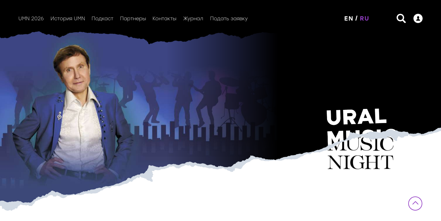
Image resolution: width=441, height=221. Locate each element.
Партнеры (133, 18)
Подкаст (102, 18)
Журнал (193, 18)
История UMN (68, 18)
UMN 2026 (31, 18)
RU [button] (365, 18)
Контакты (164, 18)
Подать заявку (229, 18)
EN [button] (349, 18)
